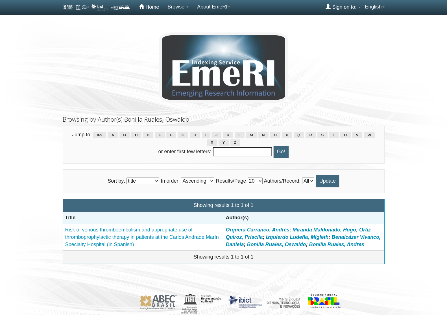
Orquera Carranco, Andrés (257, 230)
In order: (170, 181)
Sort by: (116, 181)
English (374, 7)
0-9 (100, 135)
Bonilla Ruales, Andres (336, 244)
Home (149, 7)
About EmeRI (213, 7)
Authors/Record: (282, 181)
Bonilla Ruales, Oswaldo (276, 244)
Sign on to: (343, 7)
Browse (178, 7)
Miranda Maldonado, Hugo (324, 230)
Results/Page (231, 181)
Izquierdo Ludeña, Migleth (297, 237)
